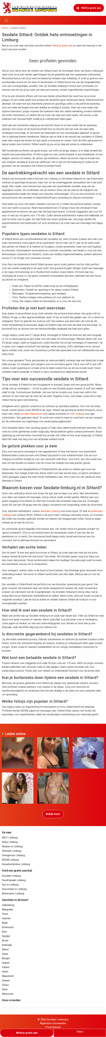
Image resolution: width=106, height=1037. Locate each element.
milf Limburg (77, 413)
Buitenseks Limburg (13, 893)
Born (4, 931)
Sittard (5, 967)
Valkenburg (8, 905)
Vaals (5, 953)
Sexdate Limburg (11, 875)
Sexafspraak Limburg (14, 880)
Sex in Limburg (10, 884)
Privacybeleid (53, 1027)
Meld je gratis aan (89, 7)
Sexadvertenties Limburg (16, 864)
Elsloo (5, 984)
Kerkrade (7, 945)
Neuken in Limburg (12, 846)
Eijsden (6, 936)
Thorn (5, 913)
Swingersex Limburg (13, 855)
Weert (5, 949)
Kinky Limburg (10, 842)
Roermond (7, 927)
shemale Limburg (50, 511)
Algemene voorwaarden (53, 1023)
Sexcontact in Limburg (14, 889)
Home (5, 28)
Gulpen (6, 962)
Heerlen (6, 918)
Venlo (5, 971)
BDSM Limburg (10, 859)
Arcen (5, 940)
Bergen (6, 958)
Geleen (6, 980)
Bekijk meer (53, 813)
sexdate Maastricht (31, 413)
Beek (5, 922)
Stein (5, 989)
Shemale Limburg (11, 850)
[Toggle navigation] (6, 20)
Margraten (7, 909)
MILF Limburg (10, 837)
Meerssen (7, 993)
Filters (79, 1031)
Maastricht (8, 976)
